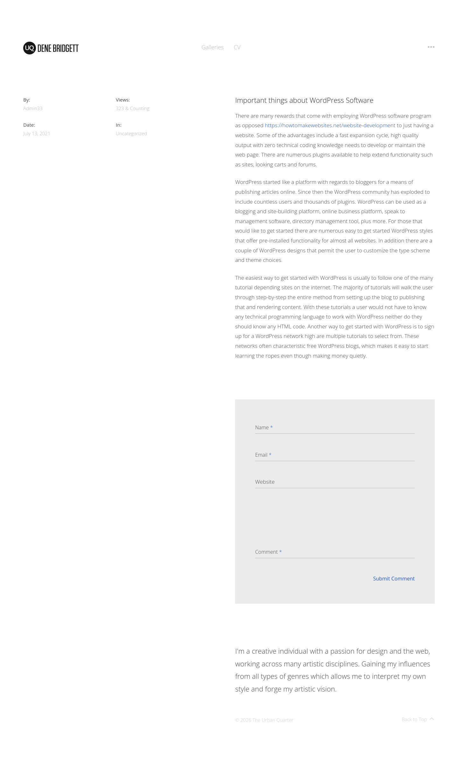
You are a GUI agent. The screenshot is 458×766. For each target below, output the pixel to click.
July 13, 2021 (36, 133)
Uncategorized (131, 133)
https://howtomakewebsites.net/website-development (330, 125)
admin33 (33, 108)
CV (237, 47)
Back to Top (418, 719)
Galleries (213, 47)
